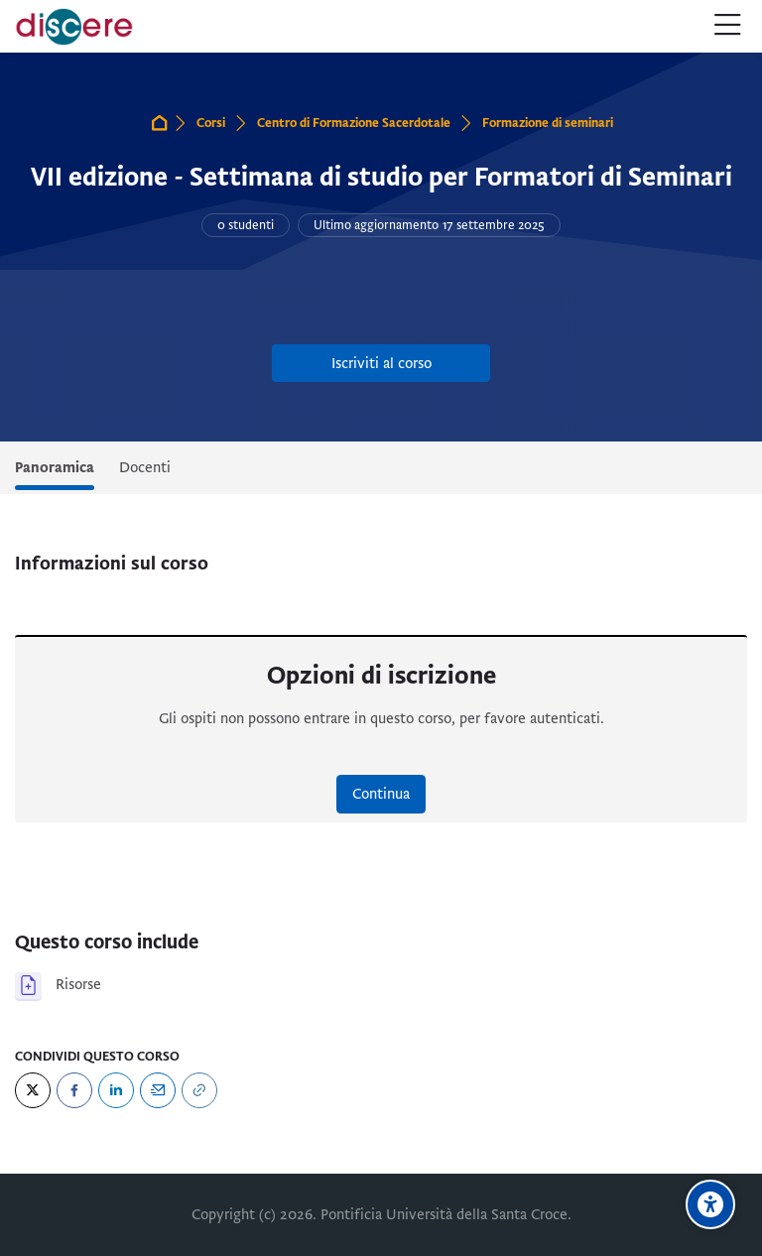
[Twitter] (33, 1090)
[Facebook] (74, 1090)
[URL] (199, 1090)
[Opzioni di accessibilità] (710, 1204)
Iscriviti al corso (381, 363)
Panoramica (54, 467)
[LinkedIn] (116, 1090)
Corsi (210, 123)
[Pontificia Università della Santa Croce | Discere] (74, 27)
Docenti (145, 467)
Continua (381, 794)
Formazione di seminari (547, 123)
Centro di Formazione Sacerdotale (353, 123)
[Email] (158, 1090)
